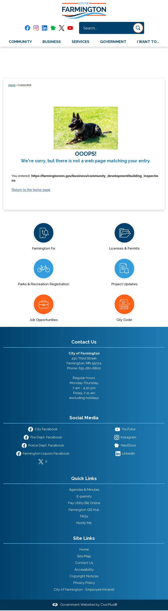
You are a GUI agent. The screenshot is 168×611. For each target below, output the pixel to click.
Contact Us (84, 563)
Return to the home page (31, 190)
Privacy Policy (84, 583)
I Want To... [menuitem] (148, 41)
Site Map (84, 556)
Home (11, 85)
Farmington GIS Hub (84, 510)
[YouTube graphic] (70, 28)
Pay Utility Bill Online (84, 503)
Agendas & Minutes (84, 490)
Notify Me (84, 523)
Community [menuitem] (20, 41)
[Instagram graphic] (36, 28)
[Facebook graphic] (27, 28)
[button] (138, 28)
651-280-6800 (90, 368)
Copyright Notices (84, 576)
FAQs (84, 516)
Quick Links (84, 478)
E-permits (84, 496)
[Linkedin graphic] (44, 28)
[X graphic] (61, 28)
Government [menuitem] (113, 41)
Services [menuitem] (80, 41)
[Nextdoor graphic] (53, 27)
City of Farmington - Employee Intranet (84, 590)
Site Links (84, 538)
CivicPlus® (109, 605)
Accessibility (84, 570)
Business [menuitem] (51, 41)
